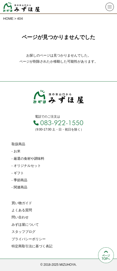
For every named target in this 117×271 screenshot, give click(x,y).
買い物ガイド (22, 203)
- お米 (16, 151)
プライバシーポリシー (29, 239)
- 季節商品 (19, 180)
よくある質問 (22, 210)
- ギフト (18, 173)
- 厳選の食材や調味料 (28, 158)
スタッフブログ (23, 232)
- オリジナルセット (26, 166)
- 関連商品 (19, 187)
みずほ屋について (25, 225)
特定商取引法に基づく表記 (32, 246)
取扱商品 (18, 144)
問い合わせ (20, 217)
